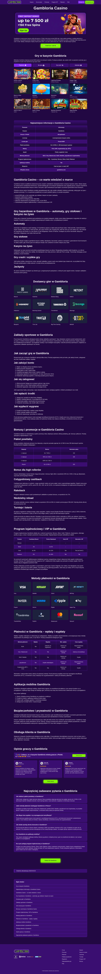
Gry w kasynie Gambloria (22, 886)
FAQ (68, 2)
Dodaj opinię (79, 755)
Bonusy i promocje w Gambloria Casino (26, 909)
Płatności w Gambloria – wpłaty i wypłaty (26, 918)
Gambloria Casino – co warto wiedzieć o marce (28, 892)
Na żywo (41, 65)
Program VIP (55, 2)
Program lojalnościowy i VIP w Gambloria (27, 912)
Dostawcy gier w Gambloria (23, 899)
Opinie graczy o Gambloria (23, 932)
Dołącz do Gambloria (50, 860)
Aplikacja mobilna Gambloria (23, 922)
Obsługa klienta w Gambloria (23, 928)
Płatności (62, 2)
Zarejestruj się (89, 2)
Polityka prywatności (67, 956)
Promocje (47, 2)
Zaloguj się (81, 2)
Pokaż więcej (50, 781)
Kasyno (31, 2)
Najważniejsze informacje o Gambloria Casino (28, 889)
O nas (63, 950)
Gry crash (59, 65)
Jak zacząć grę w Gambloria (23, 905)
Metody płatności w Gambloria (24, 915)
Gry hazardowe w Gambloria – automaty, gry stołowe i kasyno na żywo (34, 896)
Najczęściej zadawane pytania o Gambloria (27, 935)
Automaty (78, 65)
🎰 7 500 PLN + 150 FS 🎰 (50, 45)
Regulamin (64, 959)
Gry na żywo (39, 2)
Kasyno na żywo (83, 952)
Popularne (22, 65)
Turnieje (81, 956)
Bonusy (81, 961)
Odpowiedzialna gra (66, 961)
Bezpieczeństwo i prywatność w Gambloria (27, 925)
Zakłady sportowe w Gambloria (24, 902)
